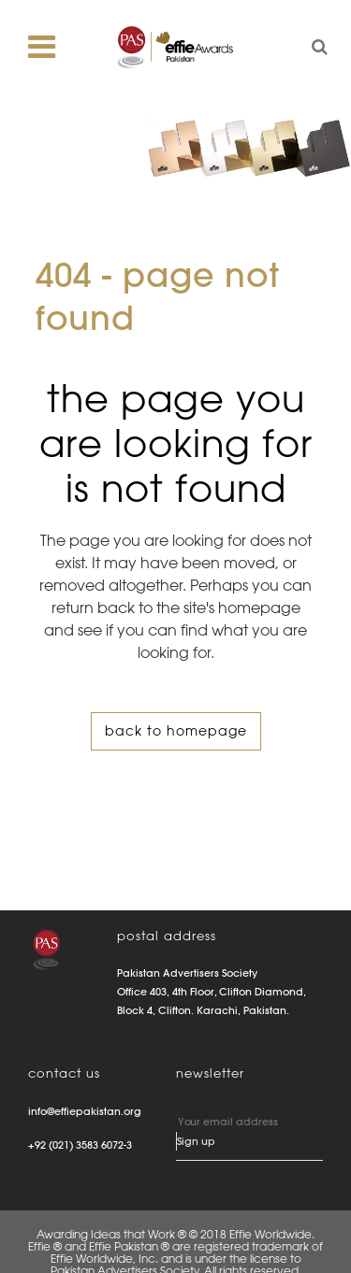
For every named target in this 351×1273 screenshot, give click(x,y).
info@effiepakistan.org (84, 1111)
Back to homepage (176, 730)
